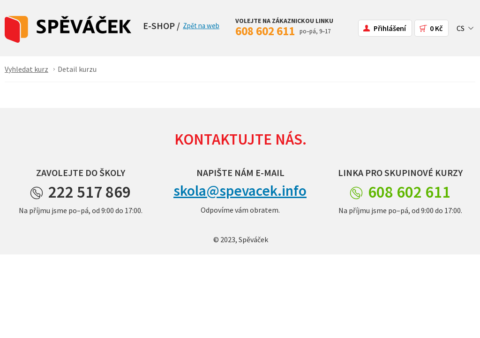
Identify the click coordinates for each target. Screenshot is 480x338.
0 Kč (436, 28)
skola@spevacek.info (240, 190)
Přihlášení (390, 28)
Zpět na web (201, 25)
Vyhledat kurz (26, 69)
